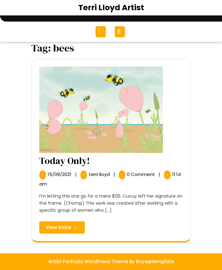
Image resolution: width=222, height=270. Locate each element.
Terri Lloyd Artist (111, 7)
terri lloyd (100, 174)
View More (65, 228)
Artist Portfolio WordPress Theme (88, 261)
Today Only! (64, 160)
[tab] (101, 31)
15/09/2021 (60, 174)
